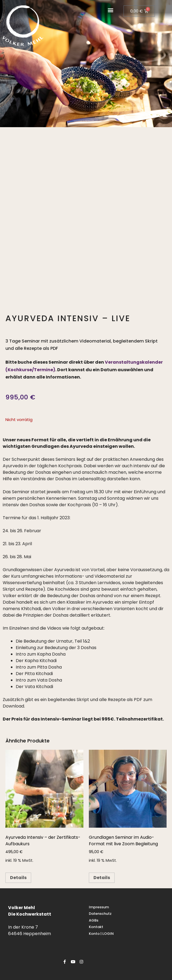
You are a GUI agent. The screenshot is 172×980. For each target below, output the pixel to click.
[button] (110, 9)
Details (18, 877)
